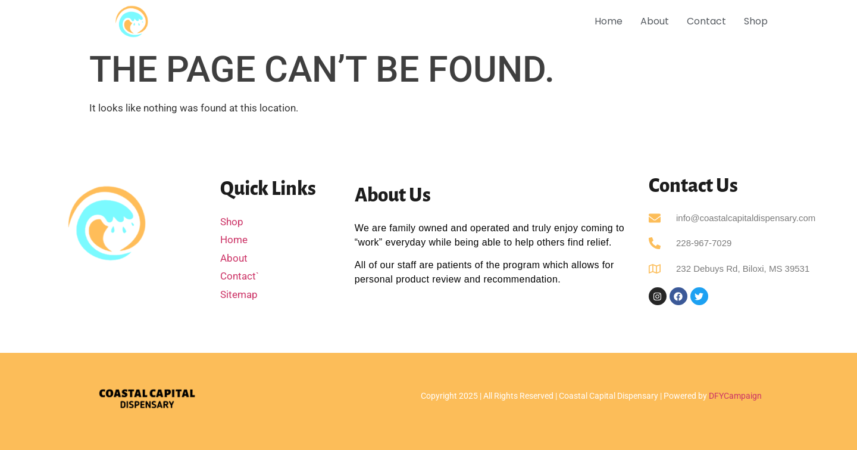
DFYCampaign (735, 396)
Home (609, 21)
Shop (756, 21)
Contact (706, 21)
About (654, 21)
